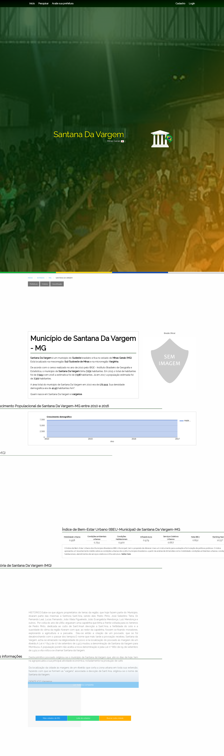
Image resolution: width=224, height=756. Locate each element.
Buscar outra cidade (101, 720)
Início (32, 3)
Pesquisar (43, 3)
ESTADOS (40, 278)
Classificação (57, 284)
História (45, 284)
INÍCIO (30, 278)
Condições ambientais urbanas (191, 537)
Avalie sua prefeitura (62, 3)
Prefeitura (34, 284)
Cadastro (180, 3)
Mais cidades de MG (65, 720)
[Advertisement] (112, 309)
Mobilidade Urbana (166, 537)
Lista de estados (83, 720)
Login (191, 3)
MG (50, 278)
